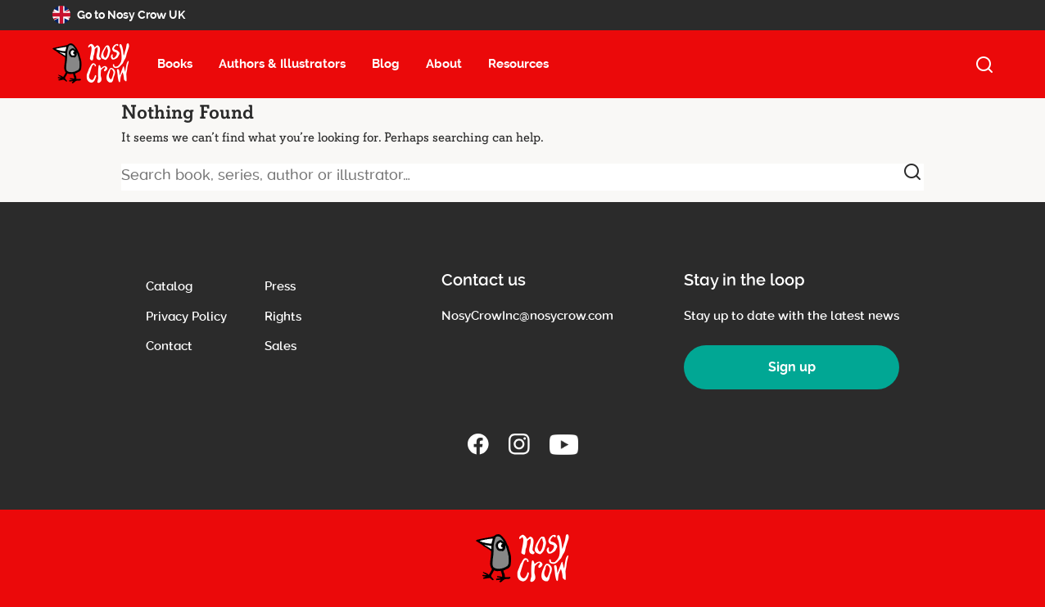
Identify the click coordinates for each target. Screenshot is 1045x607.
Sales (280, 346)
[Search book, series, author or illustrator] (522, 177)
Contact (169, 346)
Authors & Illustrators (282, 63)
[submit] (912, 172)
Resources (518, 63)
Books (174, 63)
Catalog (169, 286)
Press (280, 286)
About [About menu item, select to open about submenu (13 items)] (444, 63)
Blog (386, 63)
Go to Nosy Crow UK (118, 14)
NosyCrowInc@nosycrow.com (527, 315)
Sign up (792, 367)
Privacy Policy (186, 316)
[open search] (984, 64)
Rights (283, 316)
